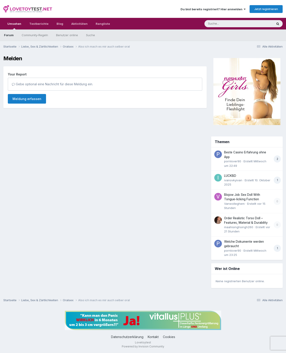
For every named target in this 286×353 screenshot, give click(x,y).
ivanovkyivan (233, 180)
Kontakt (153, 337)
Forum (9, 35)
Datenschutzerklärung (127, 337)
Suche (90, 35)
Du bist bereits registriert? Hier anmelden (213, 9)
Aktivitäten (79, 23)
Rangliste (103, 23)
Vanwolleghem (234, 203)
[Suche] (229, 23)
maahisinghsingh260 (238, 227)
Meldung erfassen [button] (27, 99)
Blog (60, 23)
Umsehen (14, 25)
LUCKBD (230, 176)
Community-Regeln (35, 35)
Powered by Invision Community (143, 346)
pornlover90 (232, 161)
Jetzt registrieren (266, 9)
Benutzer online (67, 35)
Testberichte (38, 23)
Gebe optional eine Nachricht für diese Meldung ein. (52, 84)
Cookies (169, 337)
